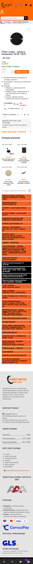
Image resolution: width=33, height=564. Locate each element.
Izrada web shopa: (20, 559)
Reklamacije (7, 467)
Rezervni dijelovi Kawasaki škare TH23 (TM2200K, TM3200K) (14, 281)
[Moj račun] (31, 5)
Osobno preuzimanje (11, 462)
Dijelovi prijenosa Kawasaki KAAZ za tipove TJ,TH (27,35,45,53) (14, 276)
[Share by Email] (24, 114)
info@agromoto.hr (10, 414)
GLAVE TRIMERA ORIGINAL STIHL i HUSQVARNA (14, 292)
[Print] (28, 114)
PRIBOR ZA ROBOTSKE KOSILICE (14, 355)
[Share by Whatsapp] (21, 114)
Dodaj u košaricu (22, 72)
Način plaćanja (8, 465)
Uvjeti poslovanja (9, 456)
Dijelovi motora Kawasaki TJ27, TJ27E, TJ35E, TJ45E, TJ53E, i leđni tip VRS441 (14, 270)
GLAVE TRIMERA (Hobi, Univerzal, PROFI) (11, 286)
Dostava (6, 460)
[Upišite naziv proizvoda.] (25, 18)
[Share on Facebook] (18, 114)
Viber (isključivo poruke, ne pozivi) (15, 420)
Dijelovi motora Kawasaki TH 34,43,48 (13, 264)
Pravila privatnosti (10, 458)
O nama (6, 454)
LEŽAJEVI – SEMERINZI (10, 243)
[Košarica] (26, 5)
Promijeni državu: (14, 108)
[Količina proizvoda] (8, 72)
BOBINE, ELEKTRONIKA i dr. (12, 224)
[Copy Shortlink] (4, 117)
